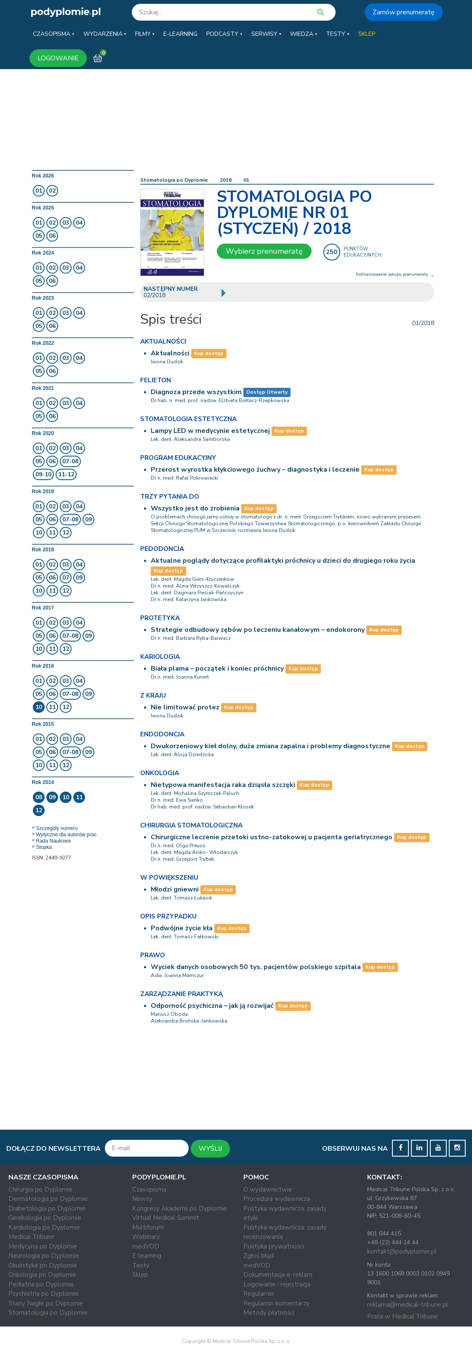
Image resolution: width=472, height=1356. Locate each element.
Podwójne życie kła (182, 928)
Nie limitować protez (185, 707)
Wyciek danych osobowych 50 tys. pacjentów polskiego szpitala (256, 967)
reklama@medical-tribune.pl (407, 1304)
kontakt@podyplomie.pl (402, 1251)
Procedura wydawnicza (276, 1199)
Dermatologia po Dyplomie (48, 1199)
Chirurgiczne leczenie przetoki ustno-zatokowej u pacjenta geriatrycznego (271, 837)
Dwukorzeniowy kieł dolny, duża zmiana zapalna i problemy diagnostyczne (270, 746)
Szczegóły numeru (57, 828)
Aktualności (170, 353)
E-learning (146, 1255)
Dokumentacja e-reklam (277, 1274)
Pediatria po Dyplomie (41, 1284)
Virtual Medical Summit (165, 1218)
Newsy (142, 1199)
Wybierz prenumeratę (264, 251)
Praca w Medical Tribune (402, 1316)
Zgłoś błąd (258, 1255)
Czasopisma (149, 1189)
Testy (140, 1265)
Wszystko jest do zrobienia (195, 508)
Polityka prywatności (273, 1246)
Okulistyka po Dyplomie (42, 1265)
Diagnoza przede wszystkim (196, 392)
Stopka (44, 847)
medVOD (145, 1246)
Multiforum (148, 1227)
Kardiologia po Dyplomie (44, 1227)
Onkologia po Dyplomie (42, 1274)
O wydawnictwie (267, 1189)
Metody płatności (268, 1312)
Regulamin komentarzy (276, 1303)
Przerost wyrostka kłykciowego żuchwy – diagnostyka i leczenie (255, 469)
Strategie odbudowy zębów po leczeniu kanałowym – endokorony (258, 629)
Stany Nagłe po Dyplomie (45, 1303)
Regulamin (258, 1293)
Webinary (146, 1236)
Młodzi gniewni (175, 889)
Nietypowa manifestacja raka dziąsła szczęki (223, 784)
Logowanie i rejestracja (276, 1284)
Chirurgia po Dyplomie (40, 1189)
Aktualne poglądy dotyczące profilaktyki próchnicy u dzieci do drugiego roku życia (283, 560)
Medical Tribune (31, 1236)
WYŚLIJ (210, 1148)
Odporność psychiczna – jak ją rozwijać (212, 1005)
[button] (53, 34)
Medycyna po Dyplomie (42, 1246)
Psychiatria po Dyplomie (43, 1293)
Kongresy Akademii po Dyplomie (179, 1208)
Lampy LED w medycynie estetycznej (210, 430)
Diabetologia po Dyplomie (46, 1208)
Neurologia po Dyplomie (43, 1255)
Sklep (140, 1274)
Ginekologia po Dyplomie (44, 1218)
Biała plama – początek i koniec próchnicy (217, 668)
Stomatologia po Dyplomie (174, 180)
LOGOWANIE (58, 58)
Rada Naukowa (53, 841)
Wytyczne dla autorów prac (66, 835)
